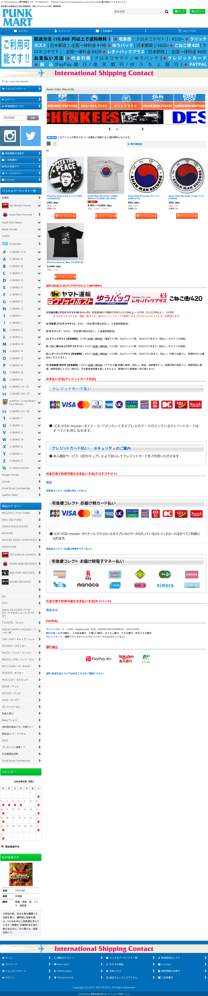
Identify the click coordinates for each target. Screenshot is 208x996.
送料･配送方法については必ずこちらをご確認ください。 (76, 673)
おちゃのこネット (99, 994)
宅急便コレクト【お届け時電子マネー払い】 (69, 548)
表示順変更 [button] (134, 144)
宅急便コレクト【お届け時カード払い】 (67, 490)
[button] (145, 31)
